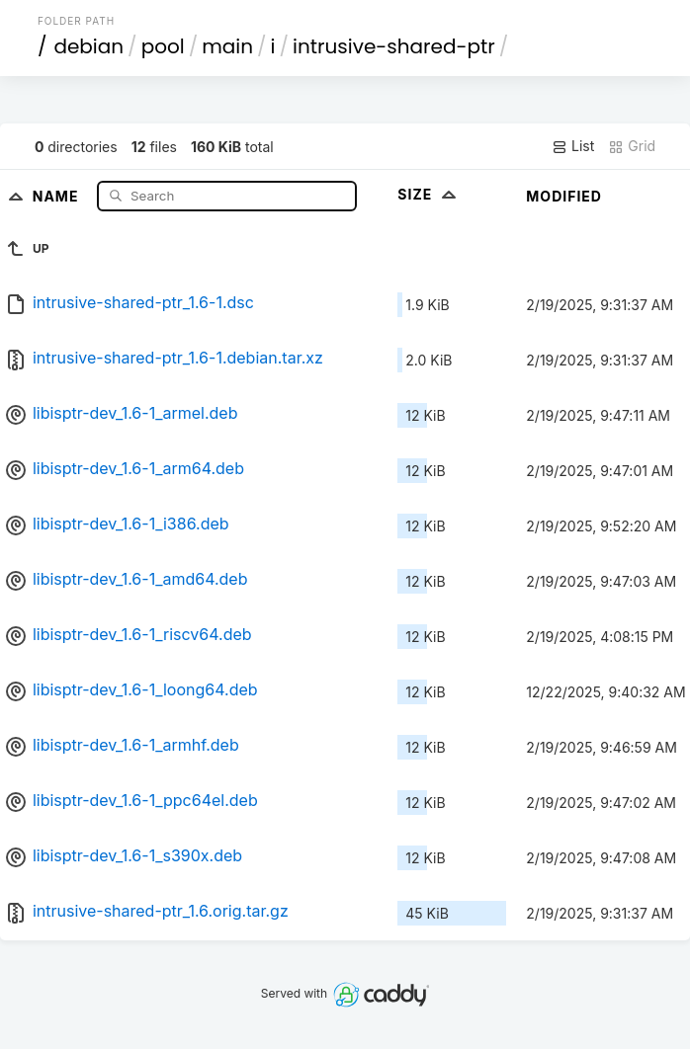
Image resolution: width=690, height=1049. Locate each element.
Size (428, 194)
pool (163, 46)
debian (88, 46)
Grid (631, 146)
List (573, 146)
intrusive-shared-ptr (394, 46)
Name (58, 195)
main (227, 46)
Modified (564, 196)
